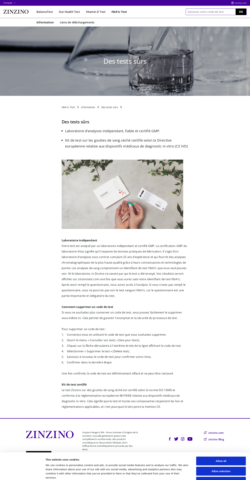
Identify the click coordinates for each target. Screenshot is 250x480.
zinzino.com (241, 2)
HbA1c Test (68, 107)
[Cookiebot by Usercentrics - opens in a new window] (22, 473)
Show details (182, 473)
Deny (221, 457)
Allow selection (220, 447)
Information (88, 107)
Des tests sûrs (109, 107)
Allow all (221, 437)
